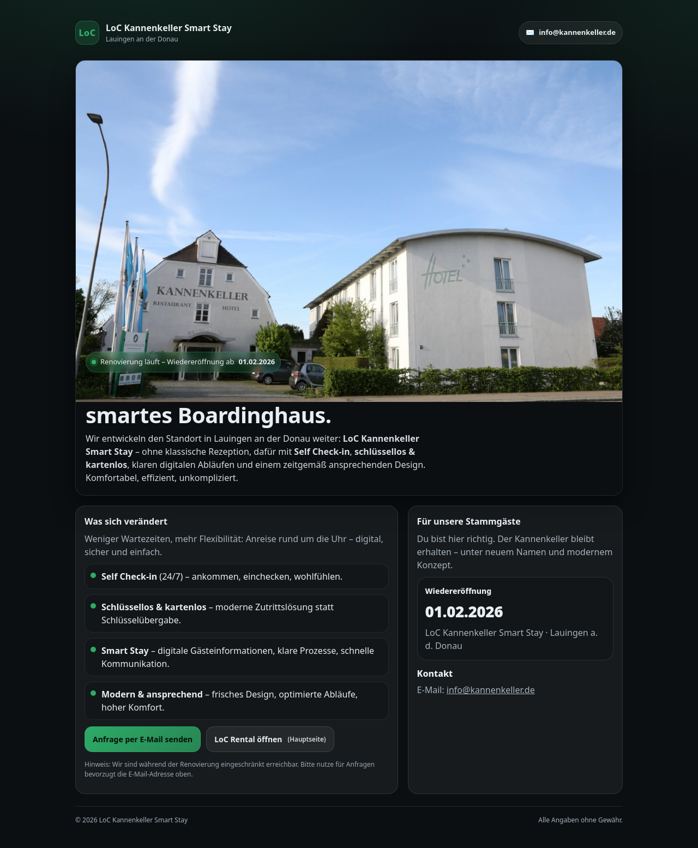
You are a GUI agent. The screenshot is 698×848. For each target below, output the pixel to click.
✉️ (571, 32)
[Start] (153, 33)
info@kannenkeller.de (491, 690)
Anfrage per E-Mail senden (142, 739)
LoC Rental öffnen (270, 739)
